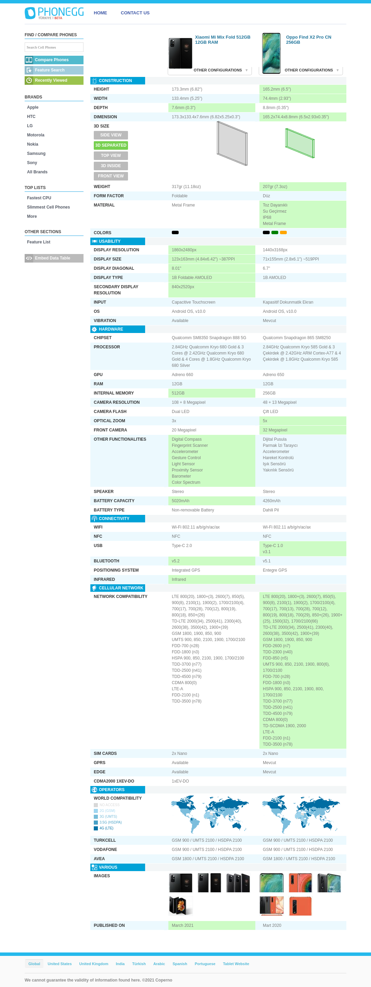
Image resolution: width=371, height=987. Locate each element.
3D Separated (111, 145)
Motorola (35, 135)
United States (60, 964)
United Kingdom (93, 964)
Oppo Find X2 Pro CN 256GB (308, 40)
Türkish (139, 964)
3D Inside (111, 165)
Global (34, 964)
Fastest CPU (39, 198)
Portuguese (205, 964)
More (32, 216)
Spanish (179, 964)
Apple (32, 107)
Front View (111, 176)
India (120, 964)
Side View (110, 135)
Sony (32, 162)
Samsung (36, 153)
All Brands (37, 172)
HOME (100, 12)
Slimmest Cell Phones (48, 207)
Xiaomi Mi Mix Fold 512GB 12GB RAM (223, 40)
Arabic (159, 964)
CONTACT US (135, 12)
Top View (111, 155)
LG (30, 125)
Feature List (38, 242)
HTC (31, 116)
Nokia (32, 144)
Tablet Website (236, 964)
